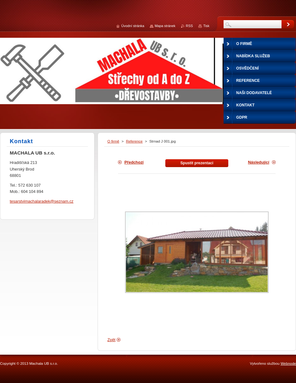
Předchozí (134, 162)
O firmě (113, 141)
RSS (189, 26)
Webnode (288, 363)
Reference (134, 141)
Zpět (111, 339)
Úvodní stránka (132, 26)
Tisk (206, 26)
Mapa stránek (165, 26)
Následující (258, 162)
